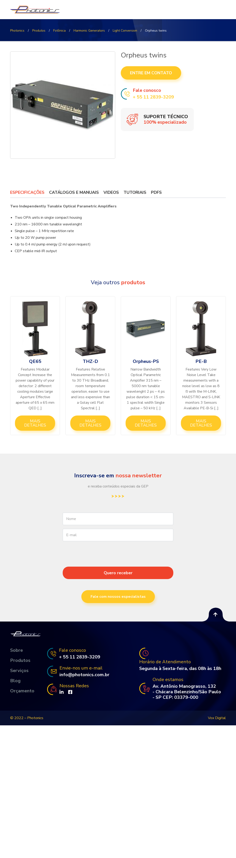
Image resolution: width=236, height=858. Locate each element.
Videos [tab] (111, 192)
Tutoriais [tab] (135, 192)
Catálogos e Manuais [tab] (74, 192)
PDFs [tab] (156, 192)
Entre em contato (151, 73)
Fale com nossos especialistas (118, 596)
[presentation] (118, 562)
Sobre (16, 650)
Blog (15, 681)
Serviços (19, 670)
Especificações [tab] (27, 192)
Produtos (20, 660)
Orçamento (22, 691)
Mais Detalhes (35, 423)
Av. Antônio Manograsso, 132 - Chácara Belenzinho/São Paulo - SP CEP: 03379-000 (187, 692)
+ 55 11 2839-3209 (153, 97)
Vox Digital (217, 717)
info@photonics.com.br (84, 675)
